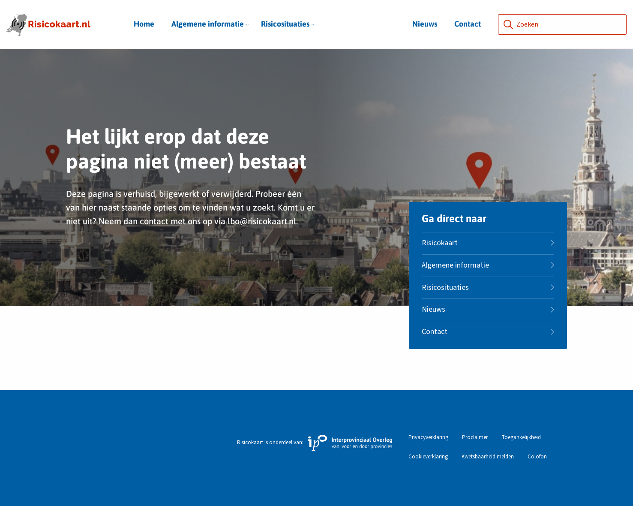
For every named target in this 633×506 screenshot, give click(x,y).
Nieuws (424, 23)
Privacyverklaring (428, 437)
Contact (467, 23)
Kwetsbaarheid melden (488, 457)
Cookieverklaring (428, 457)
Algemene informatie (210, 23)
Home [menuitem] (144, 23)
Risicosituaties (288, 23)
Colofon (537, 457)
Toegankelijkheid (521, 437)
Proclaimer (475, 437)
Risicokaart (440, 243)
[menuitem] (207, 24)
